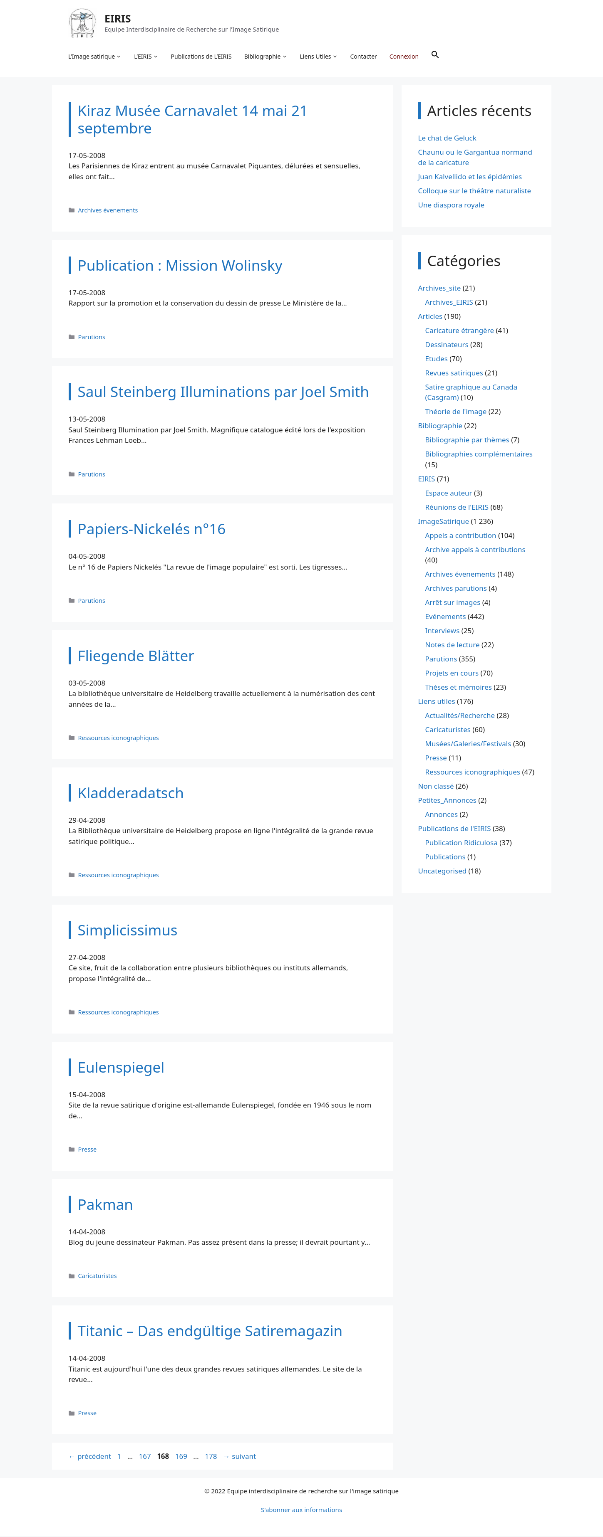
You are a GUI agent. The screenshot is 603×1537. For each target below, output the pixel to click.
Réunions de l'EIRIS (457, 507)
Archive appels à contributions (475, 550)
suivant (239, 1456)
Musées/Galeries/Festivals (468, 744)
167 (146, 1456)
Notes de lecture (452, 645)
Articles (430, 316)
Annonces (441, 815)
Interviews (442, 631)
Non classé (436, 787)
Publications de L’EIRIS (201, 56)
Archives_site (439, 288)
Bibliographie (266, 56)
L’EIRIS (146, 56)
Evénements (445, 617)
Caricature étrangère (459, 331)
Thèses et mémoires (458, 688)
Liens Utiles (319, 56)
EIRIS (118, 18)
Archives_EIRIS (449, 302)
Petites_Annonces (447, 801)
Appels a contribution (460, 535)
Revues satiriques (454, 373)
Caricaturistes (97, 1276)
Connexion (404, 56)
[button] (436, 56)
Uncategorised (442, 871)
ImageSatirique (443, 521)
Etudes (436, 359)
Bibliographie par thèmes (467, 440)
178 (211, 1456)
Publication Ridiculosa (461, 843)
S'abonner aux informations (301, 1510)
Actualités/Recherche (460, 716)
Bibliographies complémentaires (479, 454)
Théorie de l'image (456, 412)
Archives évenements (108, 211)
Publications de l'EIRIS (454, 829)
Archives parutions (456, 589)
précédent (90, 1456)
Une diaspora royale (451, 205)
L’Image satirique (95, 56)
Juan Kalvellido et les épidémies (470, 177)
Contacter (363, 56)
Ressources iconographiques (118, 738)
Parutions (91, 337)
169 (182, 1456)
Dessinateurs (447, 345)
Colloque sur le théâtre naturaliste (474, 191)
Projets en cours (452, 673)
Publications (445, 857)
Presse (87, 1150)
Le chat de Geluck (447, 138)
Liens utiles (436, 702)
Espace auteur (448, 493)
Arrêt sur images (453, 603)
